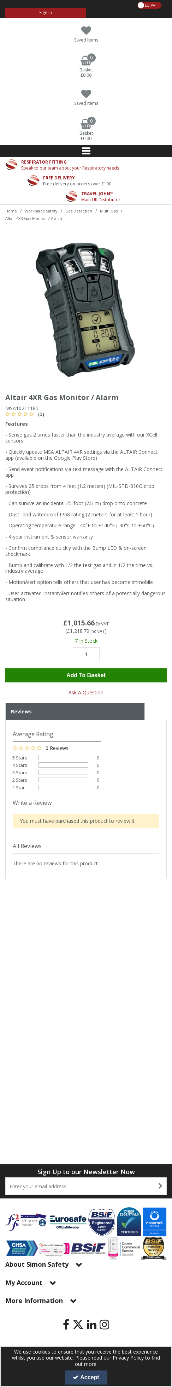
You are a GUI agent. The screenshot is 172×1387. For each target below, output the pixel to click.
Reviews (21, 711)
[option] (86, 307)
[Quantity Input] (86, 654)
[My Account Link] (45, 13)
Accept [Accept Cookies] (86, 1377)
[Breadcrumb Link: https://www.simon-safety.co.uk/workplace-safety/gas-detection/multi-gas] (109, 210)
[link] (66, 1324)
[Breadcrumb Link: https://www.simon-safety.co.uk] (11, 210)
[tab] (75, 711)
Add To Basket (86, 675)
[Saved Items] (86, 34)
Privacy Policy (128, 1357)
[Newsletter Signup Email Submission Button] (160, 1186)
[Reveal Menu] (86, 151)
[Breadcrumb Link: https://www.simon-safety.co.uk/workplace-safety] (41, 210)
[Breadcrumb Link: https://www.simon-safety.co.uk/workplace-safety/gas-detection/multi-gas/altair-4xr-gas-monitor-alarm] (33, 218)
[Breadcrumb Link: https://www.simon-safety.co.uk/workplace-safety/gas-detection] (78, 210)
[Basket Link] (86, 67)
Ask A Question (86, 692)
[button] (26, 414)
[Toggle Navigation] (86, 151)
